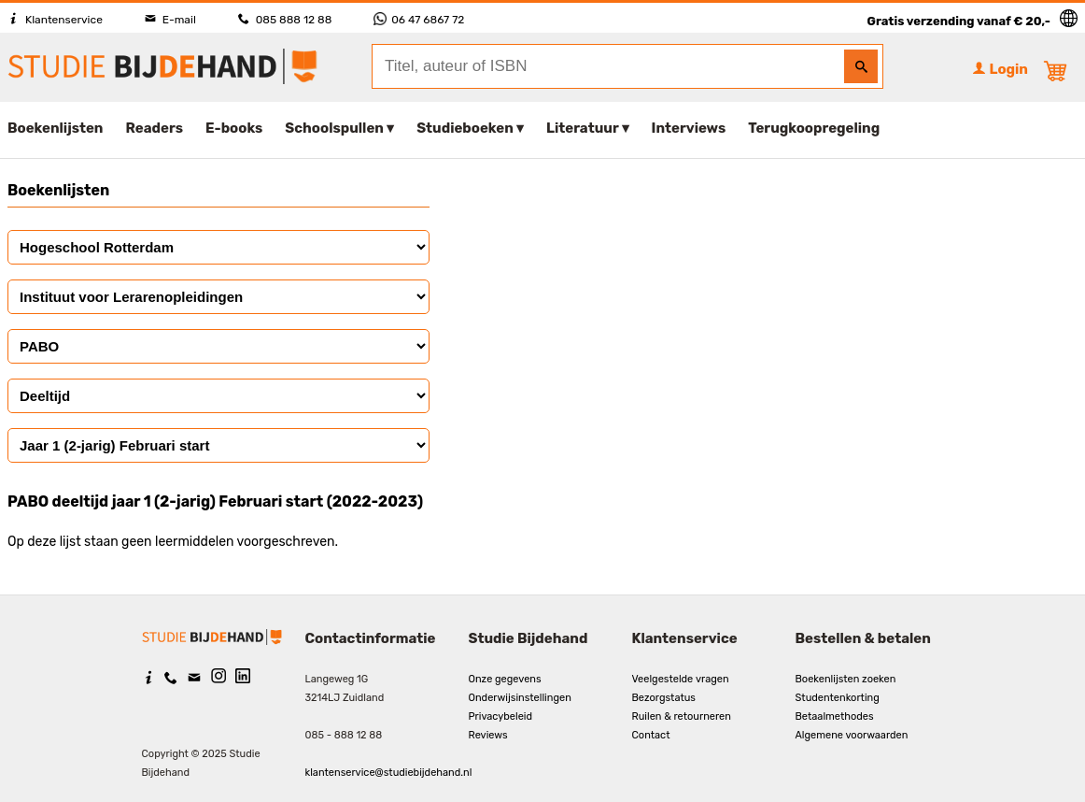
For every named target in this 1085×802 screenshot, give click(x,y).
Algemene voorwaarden (852, 735)
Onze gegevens (505, 679)
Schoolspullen (334, 128)
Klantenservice (55, 19)
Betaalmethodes (835, 716)
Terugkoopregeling (814, 128)
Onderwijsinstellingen (520, 698)
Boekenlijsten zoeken (846, 679)
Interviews (689, 128)
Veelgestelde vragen (680, 679)
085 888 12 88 (284, 19)
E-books (233, 128)
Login (1000, 69)
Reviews (488, 735)
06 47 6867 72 (418, 19)
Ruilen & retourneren (681, 716)
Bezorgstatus (664, 698)
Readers (155, 128)
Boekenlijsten (55, 128)
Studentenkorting (838, 698)
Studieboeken (465, 128)
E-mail (170, 19)
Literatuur (582, 128)
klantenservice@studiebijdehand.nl (388, 772)
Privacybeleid (501, 716)
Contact (651, 735)
